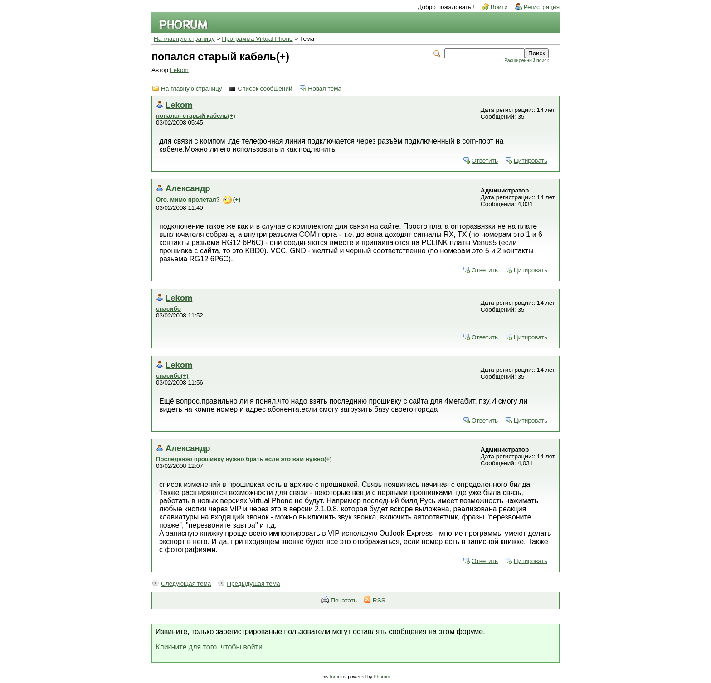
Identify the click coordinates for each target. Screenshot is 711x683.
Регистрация (542, 7)
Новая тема (324, 88)
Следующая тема (186, 583)
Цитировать (530, 160)
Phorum (382, 676)
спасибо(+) (172, 375)
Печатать (344, 600)
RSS (379, 600)
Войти (499, 7)
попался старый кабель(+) (195, 115)
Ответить (485, 160)
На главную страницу (184, 38)
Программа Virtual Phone (257, 38)
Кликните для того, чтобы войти (209, 647)
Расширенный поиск (526, 60)
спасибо (168, 308)
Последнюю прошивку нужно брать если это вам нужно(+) (244, 459)
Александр (188, 188)
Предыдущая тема (253, 583)
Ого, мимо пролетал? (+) (198, 199)
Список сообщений (265, 88)
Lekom (179, 70)
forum (336, 676)
